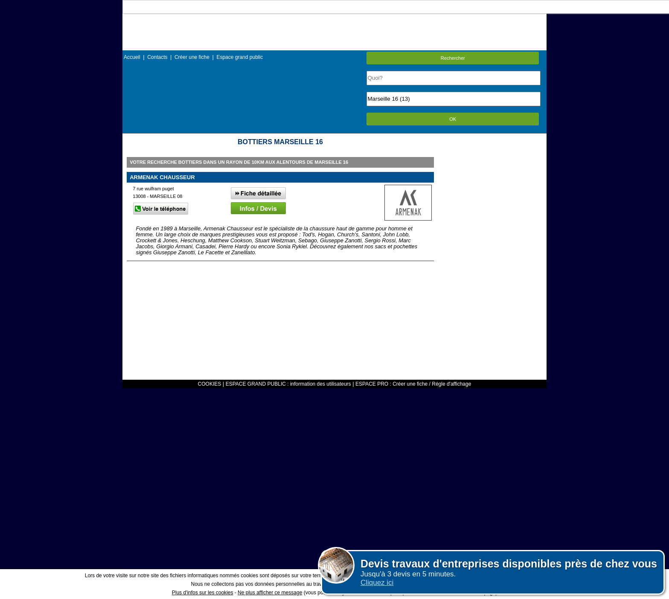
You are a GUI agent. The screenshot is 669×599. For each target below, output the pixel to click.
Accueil (132, 57)
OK (452, 119)
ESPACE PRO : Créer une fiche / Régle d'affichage (413, 384)
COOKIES (209, 384)
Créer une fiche (192, 57)
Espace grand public (239, 57)
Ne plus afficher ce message (270, 593)
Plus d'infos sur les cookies (202, 593)
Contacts (157, 57)
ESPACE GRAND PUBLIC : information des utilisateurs (288, 384)
